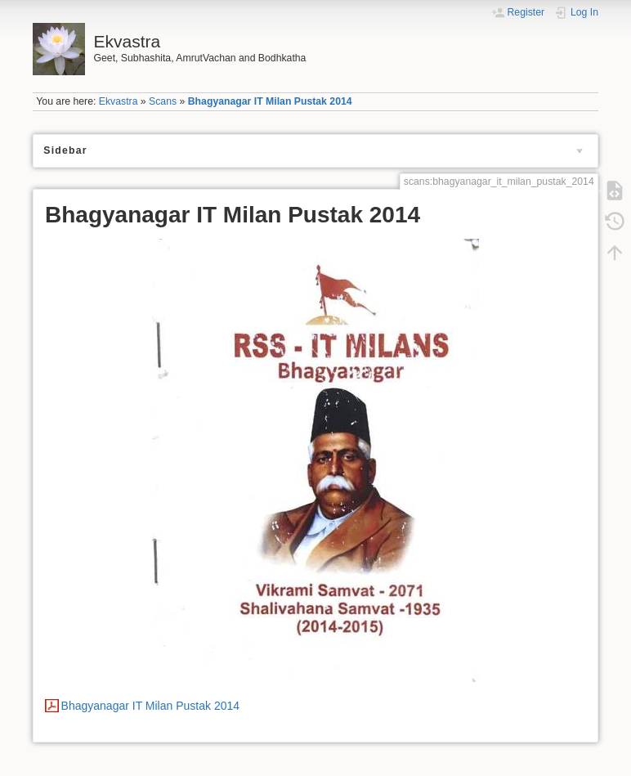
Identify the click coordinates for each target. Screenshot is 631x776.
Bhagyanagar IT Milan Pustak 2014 (270, 101)
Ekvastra (118, 101)
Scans (163, 101)
